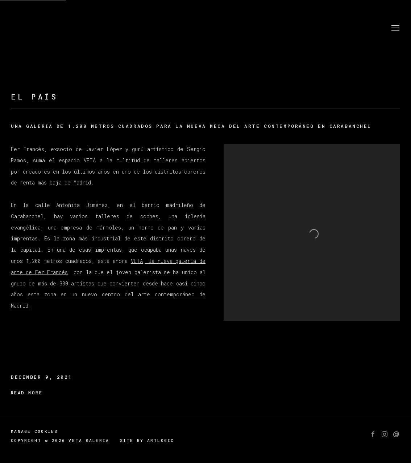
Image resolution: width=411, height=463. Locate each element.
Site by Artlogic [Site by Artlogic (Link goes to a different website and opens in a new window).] (147, 440)
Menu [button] (394, 28)
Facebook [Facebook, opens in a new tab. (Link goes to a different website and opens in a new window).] (373, 434)
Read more (26, 392)
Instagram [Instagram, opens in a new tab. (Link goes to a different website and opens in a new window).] (384, 434)
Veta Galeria (54, 28)
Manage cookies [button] (34, 431)
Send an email (396, 434)
